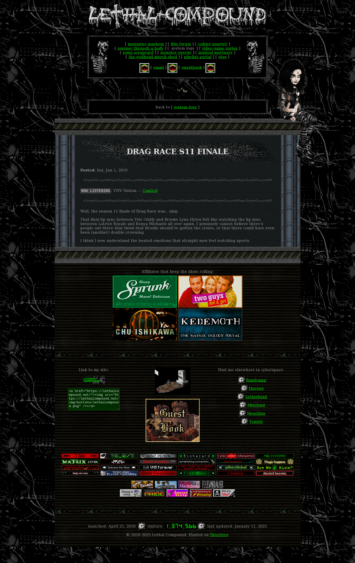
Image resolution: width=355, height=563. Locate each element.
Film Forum (181, 44)
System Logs (185, 107)
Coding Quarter (212, 44)
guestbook (191, 67)
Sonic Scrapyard (138, 52)
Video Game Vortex (220, 48)
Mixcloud (256, 405)
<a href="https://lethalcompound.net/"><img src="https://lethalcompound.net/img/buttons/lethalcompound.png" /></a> (94, 399)
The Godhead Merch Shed (152, 57)
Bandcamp (256, 380)
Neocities (256, 413)
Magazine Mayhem (146, 44)
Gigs (222, 57)
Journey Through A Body (140, 48)
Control (150, 190)
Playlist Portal (197, 57)
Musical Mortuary (215, 52)
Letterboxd (256, 397)
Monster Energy (175, 52)
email (158, 67)
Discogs (256, 388)
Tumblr (256, 421)
